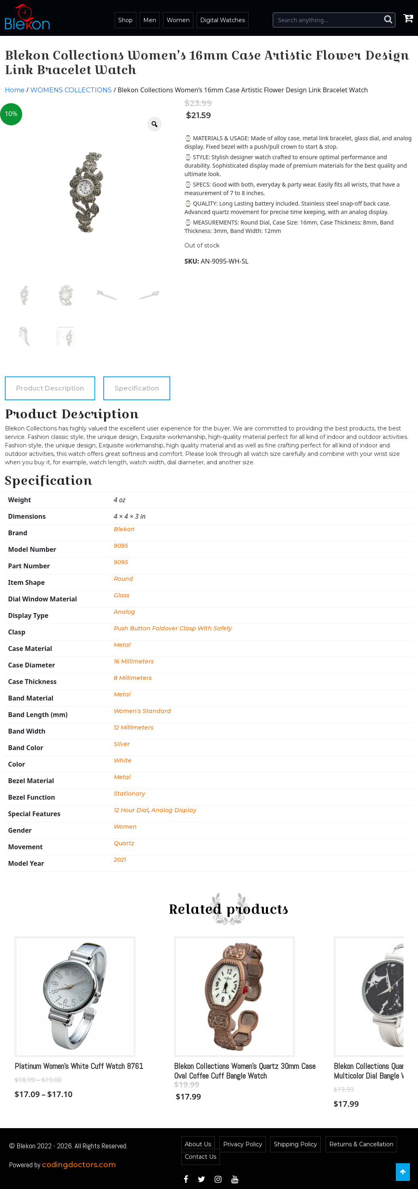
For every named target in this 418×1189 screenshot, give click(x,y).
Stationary (129, 793)
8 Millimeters (133, 678)
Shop (125, 20)
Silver (122, 744)
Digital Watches (222, 20)
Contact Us (200, 1156)
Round (123, 578)
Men (149, 20)
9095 (121, 545)
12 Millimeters (133, 727)
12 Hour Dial (131, 810)
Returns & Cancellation (361, 1144)
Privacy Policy (242, 1144)
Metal (122, 645)
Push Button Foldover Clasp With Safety (173, 628)
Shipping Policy (295, 1144)
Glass (122, 595)
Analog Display (173, 810)
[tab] (50, 388)
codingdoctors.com (79, 1164)
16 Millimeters (134, 661)
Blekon (124, 529)
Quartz (124, 843)
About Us (198, 1144)
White (123, 760)
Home (15, 90)
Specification (137, 388)
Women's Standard (142, 711)
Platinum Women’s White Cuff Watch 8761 (79, 1066)
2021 (120, 859)
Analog (124, 611)
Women (178, 20)
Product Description (50, 388)
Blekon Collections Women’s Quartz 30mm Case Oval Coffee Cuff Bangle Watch (245, 1071)
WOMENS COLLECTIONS (71, 90)
